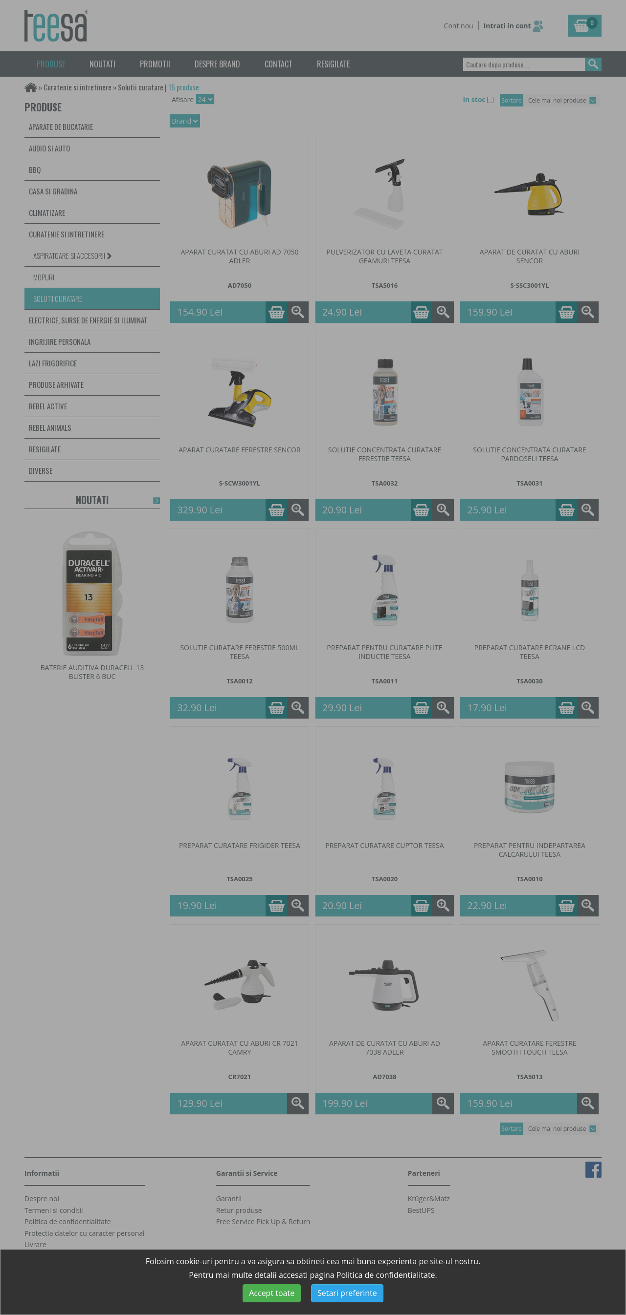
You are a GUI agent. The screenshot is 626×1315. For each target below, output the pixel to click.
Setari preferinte (347, 1293)
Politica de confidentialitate (385, 1275)
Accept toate (271, 1293)
